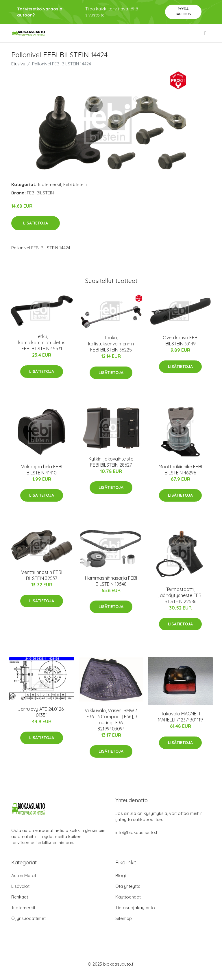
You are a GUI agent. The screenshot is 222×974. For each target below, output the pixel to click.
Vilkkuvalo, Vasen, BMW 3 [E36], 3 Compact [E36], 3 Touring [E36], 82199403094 (111, 720)
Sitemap (123, 918)
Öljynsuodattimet (28, 918)
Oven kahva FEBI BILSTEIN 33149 (180, 341)
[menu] (206, 33)
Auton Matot (23, 875)
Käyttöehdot (128, 897)
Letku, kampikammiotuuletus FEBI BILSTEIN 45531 (41, 342)
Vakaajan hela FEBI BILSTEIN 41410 (41, 470)
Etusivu (18, 64)
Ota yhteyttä (127, 886)
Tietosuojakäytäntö (135, 907)
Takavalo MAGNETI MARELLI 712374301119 (180, 717)
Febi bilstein (75, 184)
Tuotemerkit (49, 184)
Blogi (120, 875)
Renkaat (19, 897)
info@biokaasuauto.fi (136, 832)
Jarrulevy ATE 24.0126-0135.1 (41, 712)
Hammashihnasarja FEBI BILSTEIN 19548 (111, 581)
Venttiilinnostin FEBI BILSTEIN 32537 (41, 575)
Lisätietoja (35, 223)
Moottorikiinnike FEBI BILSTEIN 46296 (180, 470)
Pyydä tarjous (183, 11)
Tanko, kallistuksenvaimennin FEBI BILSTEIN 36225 (111, 344)
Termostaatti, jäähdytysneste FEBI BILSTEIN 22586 (180, 595)
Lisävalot (20, 886)
